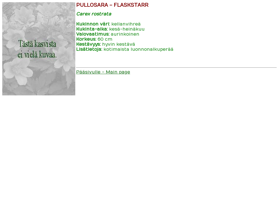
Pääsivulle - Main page (103, 72)
